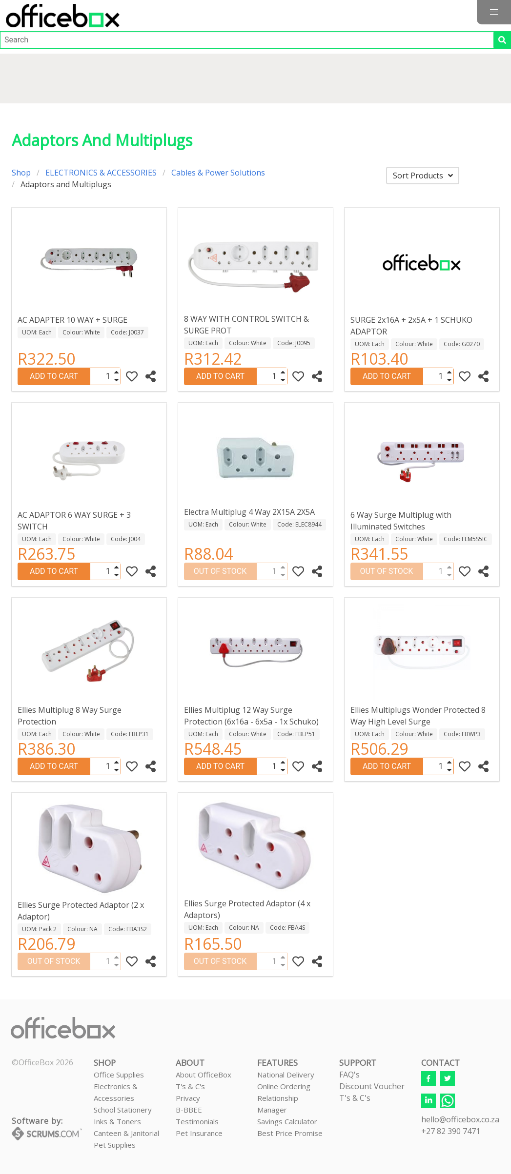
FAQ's (349, 1074)
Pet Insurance (199, 1133)
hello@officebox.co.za (460, 1119)
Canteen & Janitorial (126, 1133)
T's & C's (190, 1086)
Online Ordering (283, 1086)
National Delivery (285, 1074)
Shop (21, 172)
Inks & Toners (117, 1121)
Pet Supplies (115, 1145)
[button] (494, 12)
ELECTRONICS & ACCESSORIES (101, 172)
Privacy (188, 1098)
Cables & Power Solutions (218, 172)
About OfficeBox (203, 1074)
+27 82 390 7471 (450, 1131)
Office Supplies (119, 1074)
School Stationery (123, 1110)
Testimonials (197, 1121)
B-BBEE (189, 1110)
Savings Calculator (287, 1121)
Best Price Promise (290, 1133)
